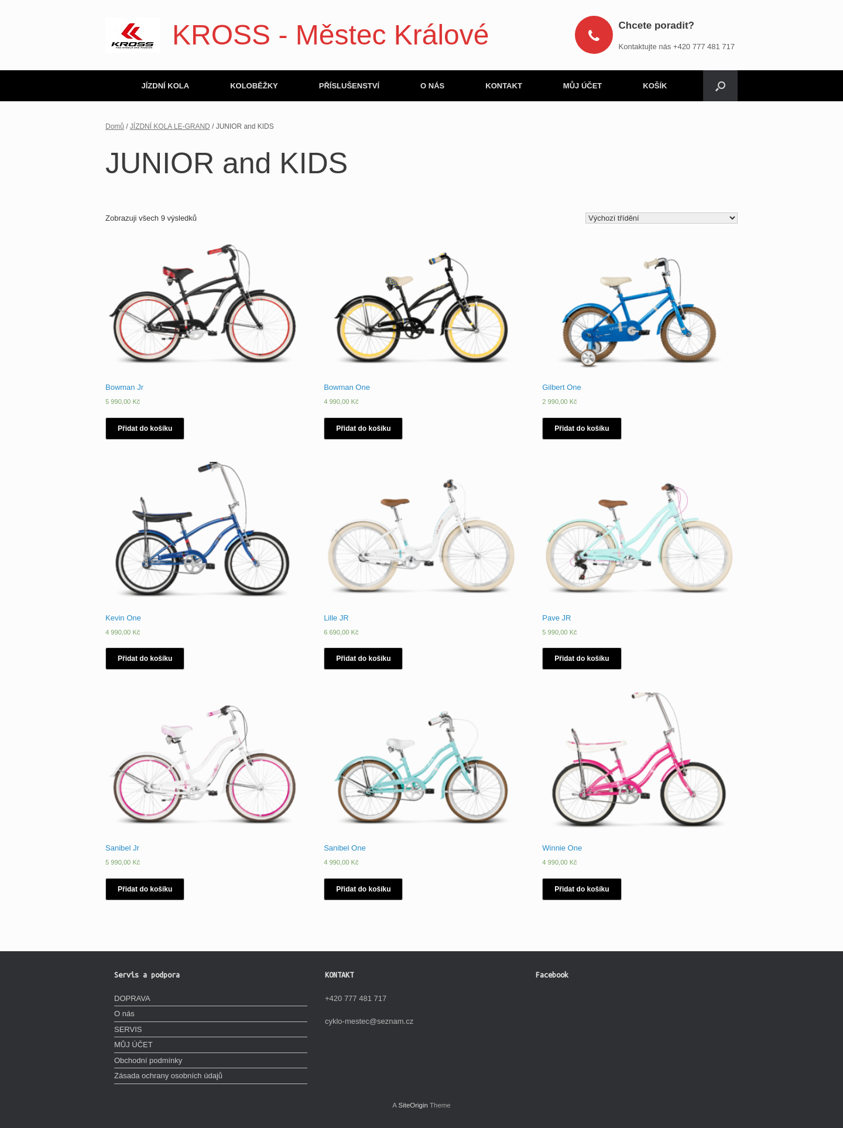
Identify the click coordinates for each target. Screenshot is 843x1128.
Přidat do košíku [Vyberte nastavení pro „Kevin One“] (145, 658)
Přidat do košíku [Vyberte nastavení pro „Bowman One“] (363, 428)
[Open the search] (720, 85)
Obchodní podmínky (148, 1060)
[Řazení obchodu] (661, 218)
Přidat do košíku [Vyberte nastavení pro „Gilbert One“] (581, 428)
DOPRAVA (132, 998)
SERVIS (128, 1029)
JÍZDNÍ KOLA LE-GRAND (170, 126)
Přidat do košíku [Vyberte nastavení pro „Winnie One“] (581, 889)
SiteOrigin (413, 1105)
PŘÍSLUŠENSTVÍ (349, 85)
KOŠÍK (655, 85)
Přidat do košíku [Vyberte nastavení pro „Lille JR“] (363, 658)
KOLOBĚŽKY (254, 85)
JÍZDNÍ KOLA (166, 85)
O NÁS (432, 85)
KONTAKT (503, 85)
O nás (124, 1013)
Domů (114, 126)
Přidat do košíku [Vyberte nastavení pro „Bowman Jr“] (145, 428)
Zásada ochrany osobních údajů (168, 1075)
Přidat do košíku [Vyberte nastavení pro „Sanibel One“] (363, 889)
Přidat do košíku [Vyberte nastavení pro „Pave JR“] (581, 658)
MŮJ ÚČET (582, 85)
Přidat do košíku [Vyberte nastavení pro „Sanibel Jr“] (145, 889)
